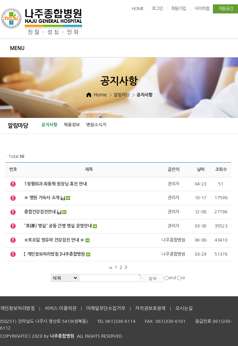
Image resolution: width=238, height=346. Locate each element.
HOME (137, 8)
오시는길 (184, 308)
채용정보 (72, 125)
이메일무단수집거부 (105, 308)
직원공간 (225, 8)
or (183, 278)
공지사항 (49, 125)
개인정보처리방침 (17, 308)
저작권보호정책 (150, 308)
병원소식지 (96, 125)
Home (100, 94)
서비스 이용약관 (60, 308)
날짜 (200, 169)
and (172, 278)
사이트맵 (201, 8)
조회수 (221, 169)
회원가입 (178, 8)
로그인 (157, 8)
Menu (17, 48)
